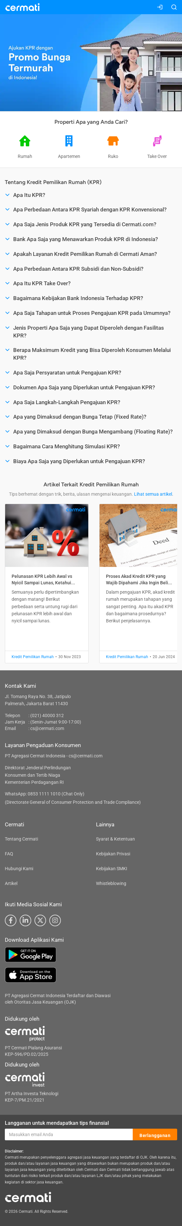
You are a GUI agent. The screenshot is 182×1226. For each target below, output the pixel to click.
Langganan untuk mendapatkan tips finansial (57, 1123)
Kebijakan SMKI (111, 868)
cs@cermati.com (47, 728)
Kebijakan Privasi (113, 853)
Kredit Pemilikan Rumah (33, 657)
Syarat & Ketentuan (115, 839)
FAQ (9, 853)
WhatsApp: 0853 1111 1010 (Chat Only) (44, 793)
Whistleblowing (111, 883)
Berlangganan (154, 1134)
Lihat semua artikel (153, 494)
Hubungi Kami (19, 868)
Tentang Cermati (21, 839)
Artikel (11, 883)
